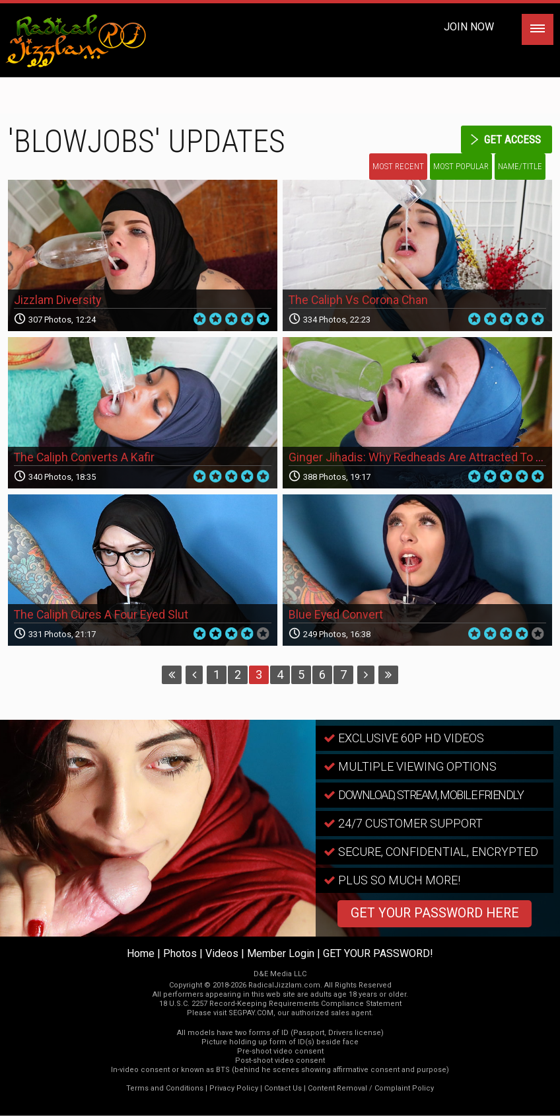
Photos (180, 954)
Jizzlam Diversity (59, 302)
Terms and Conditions (164, 1089)
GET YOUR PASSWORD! (378, 954)
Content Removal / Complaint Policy (371, 1089)
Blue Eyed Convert (336, 616)
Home (141, 954)
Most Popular (461, 167)
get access (510, 139)
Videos (221, 954)
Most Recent (398, 167)
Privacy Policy (233, 1089)
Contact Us (283, 1089)
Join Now (469, 26)
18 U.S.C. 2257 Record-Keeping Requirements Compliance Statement (280, 1005)
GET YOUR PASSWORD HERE (434, 915)
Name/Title (520, 167)
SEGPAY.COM (250, 1014)
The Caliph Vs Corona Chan (360, 302)
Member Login (280, 954)
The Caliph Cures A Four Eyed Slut (102, 616)
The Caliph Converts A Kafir (85, 459)
